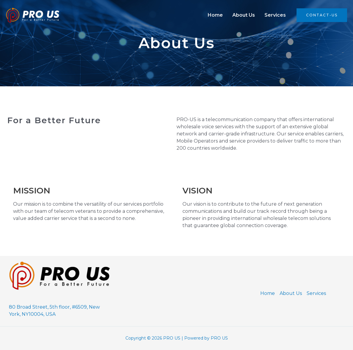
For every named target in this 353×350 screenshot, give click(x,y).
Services (275, 15)
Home (215, 15)
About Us (243, 15)
